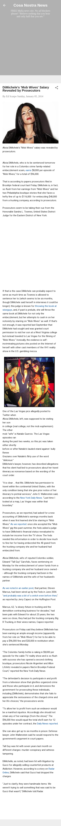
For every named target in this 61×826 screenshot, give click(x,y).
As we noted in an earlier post (18, 588)
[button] (56, 88)
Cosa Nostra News (30, 5)
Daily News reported (47, 723)
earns (29, 170)
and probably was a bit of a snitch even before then (30, 595)
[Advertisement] (30, 50)
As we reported (18, 524)
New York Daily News (31, 497)
